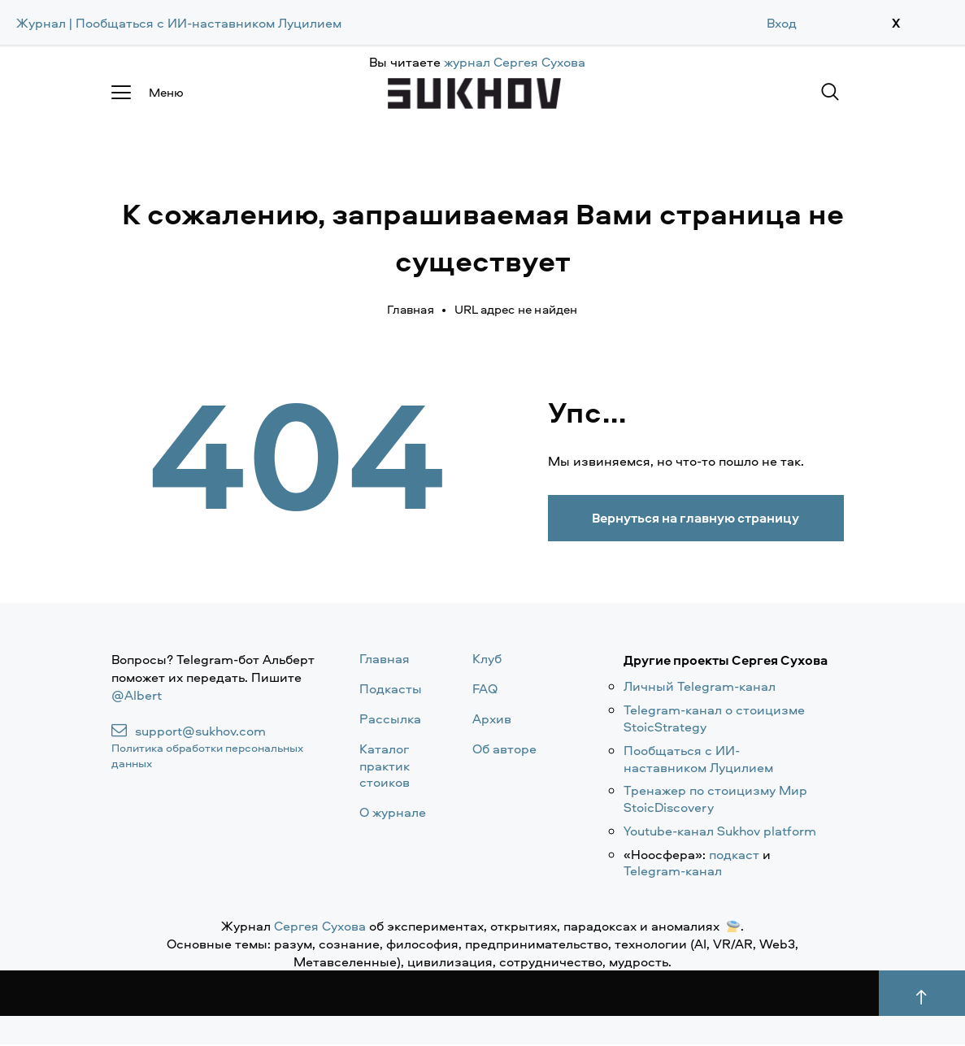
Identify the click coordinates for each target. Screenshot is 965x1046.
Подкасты (390, 690)
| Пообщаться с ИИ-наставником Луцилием (205, 23)
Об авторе (504, 749)
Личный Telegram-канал (700, 688)
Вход (782, 23)
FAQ (485, 690)
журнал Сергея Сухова (514, 62)
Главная (410, 309)
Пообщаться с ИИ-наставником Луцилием (698, 759)
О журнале (392, 813)
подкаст (734, 855)
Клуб (487, 660)
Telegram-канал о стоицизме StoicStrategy (714, 719)
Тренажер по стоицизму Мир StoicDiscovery (715, 800)
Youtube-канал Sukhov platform (720, 831)
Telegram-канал (673, 872)
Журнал (41, 23)
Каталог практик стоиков (384, 766)
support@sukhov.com (200, 732)
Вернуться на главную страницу (705, 518)
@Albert (136, 696)
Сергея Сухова (320, 927)
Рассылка (390, 719)
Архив (491, 719)
